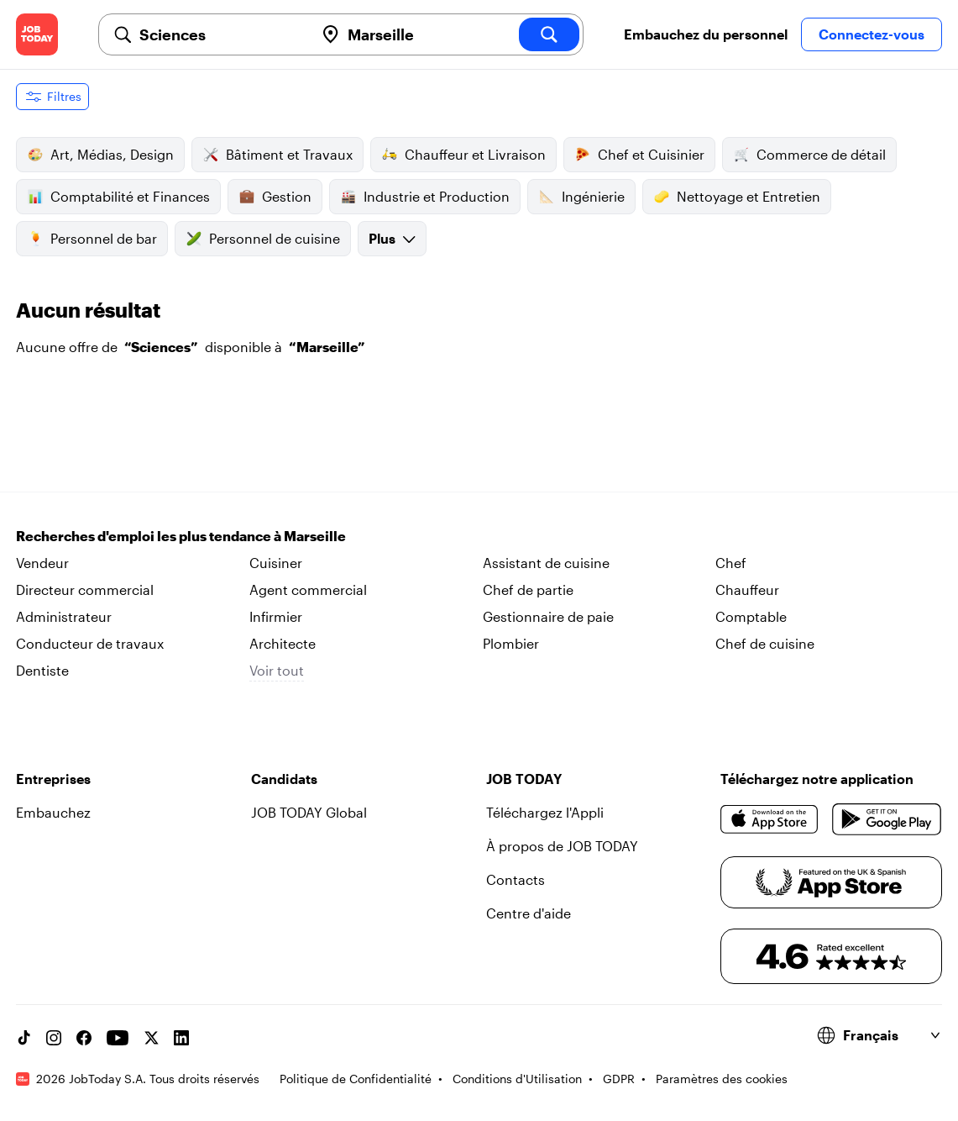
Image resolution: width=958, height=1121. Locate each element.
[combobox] (220, 34)
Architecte (282, 643)
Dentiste (42, 670)
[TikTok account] (23, 1037)
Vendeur (42, 563)
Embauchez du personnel (706, 34)
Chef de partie (528, 589)
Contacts (515, 879)
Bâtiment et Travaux (277, 154)
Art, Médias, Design (100, 154)
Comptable (751, 616)
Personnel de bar (92, 238)
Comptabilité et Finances (118, 196)
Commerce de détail (809, 154)
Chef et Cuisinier (639, 154)
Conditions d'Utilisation (517, 1078)
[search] (549, 34)
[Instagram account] (53, 1037)
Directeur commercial (85, 589)
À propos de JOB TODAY (562, 846)
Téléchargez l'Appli (545, 812)
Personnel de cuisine (263, 238)
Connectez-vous (871, 34)
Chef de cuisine (764, 643)
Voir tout (276, 670)
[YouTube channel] (117, 1037)
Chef (730, 563)
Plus (392, 238)
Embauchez (53, 812)
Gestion (274, 196)
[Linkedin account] (181, 1037)
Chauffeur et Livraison (463, 154)
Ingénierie (581, 196)
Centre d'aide (528, 913)
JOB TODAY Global (309, 812)
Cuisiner (275, 563)
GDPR (619, 1078)
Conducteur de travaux (90, 643)
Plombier (511, 643)
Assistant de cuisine (546, 563)
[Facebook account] (84, 1037)
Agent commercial (308, 589)
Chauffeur (747, 589)
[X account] (151, 1037)
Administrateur (64, 616)
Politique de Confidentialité (356, 1078)
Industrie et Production (425, 196)
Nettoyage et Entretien (736, 196)
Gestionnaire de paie (548, 616)
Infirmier (275, 616)
